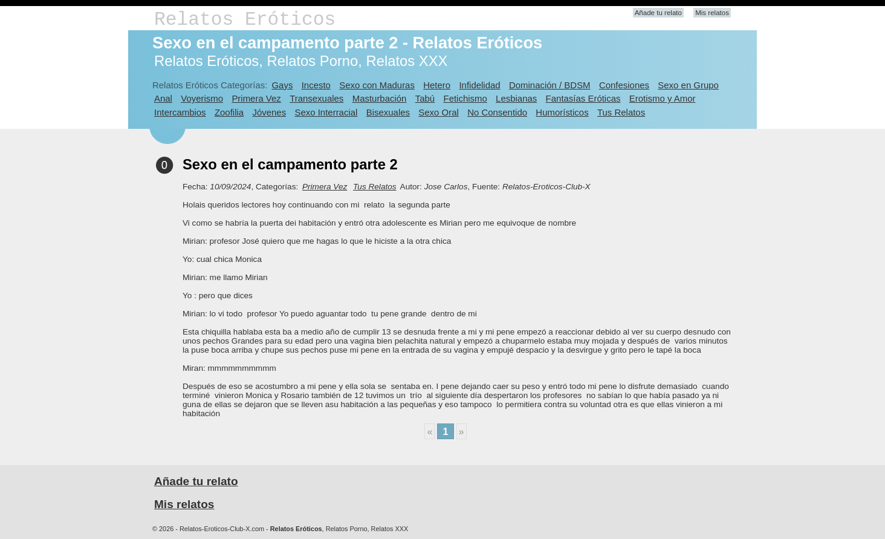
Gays (282, 85)
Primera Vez (256, 98)
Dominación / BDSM (550, 85)
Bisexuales (388, 112)
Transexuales (316, 98)
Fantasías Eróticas (583, 98)
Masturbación (379, 98)
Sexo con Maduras (377, 85)
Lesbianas (516, 98)
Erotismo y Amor (662, 98)
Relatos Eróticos (245, 19)
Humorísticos (562, 112)
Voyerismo (202, 98)
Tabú (425, 98)
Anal (163, 98)
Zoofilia (229, 112)
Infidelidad (479, 85)
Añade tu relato (658, 12)
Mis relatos (712, 12)
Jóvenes (269, 112)
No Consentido (497, 112)
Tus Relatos (621, 112)
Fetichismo (465, 98)
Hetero (436, 85)
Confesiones (624, 85)
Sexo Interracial (325, 112)
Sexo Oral (438, 112)
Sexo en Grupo (688, 85)
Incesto (316, 85)
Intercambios (180, 112)
